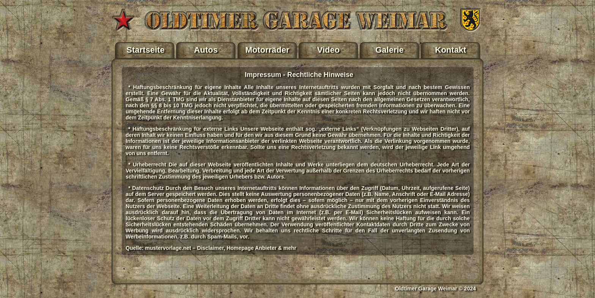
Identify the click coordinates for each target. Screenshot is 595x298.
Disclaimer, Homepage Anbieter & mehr (246, 248)
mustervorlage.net (168, 248)
